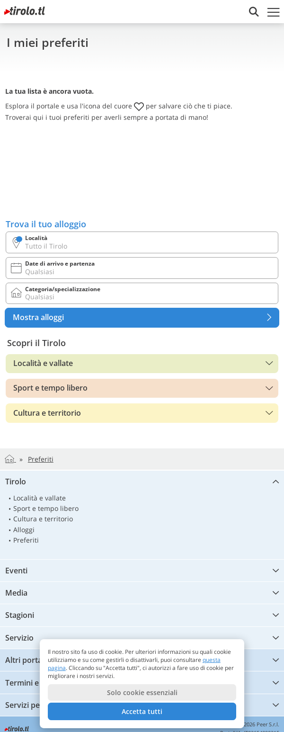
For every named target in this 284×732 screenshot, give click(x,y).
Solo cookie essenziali (142, 692)
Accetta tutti (142, 711)
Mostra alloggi (146, 318)
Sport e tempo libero (50, 388)
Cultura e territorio (47, 413)
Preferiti (26, 540)
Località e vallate (43, 363)
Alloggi (24, 529)
